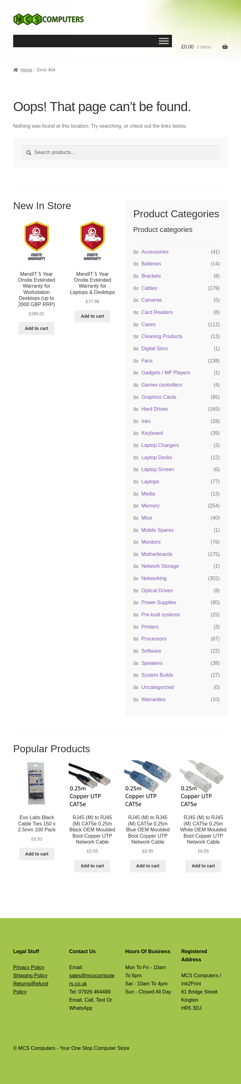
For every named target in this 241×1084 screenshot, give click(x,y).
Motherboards (157, 554)
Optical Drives (157, 590)
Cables (149, 288)
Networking (154, 578)
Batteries (151, 263)
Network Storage (160, 566)
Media (148, 493)
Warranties (154, 699)
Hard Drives (155, 409)
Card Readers (157, 312)
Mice (147, 518)
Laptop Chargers (160, 445)
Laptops (150, 481)
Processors (154, 638)
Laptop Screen (158, 469)
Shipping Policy (30, 975)
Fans (147, 360)
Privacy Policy (29, 967)
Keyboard (152, 433)
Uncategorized (158, 687)
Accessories (155, 251)
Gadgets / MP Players (166, 372)
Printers (150, 626)
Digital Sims (155, 348)
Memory (151, 505)
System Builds (157, 675)
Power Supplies (159, 602)
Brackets (151, 276)
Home (26, 69)
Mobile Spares (158, 530)
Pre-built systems (161, 614)
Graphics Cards (159, 397)
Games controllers (162, 385)
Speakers (152, 663)
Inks (146, 421)
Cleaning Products (162, 336)
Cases (149, 324)
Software (151, 651)
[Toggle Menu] (164, 41)
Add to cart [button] (36, 328)
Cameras (152, 300)
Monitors (151, 542)
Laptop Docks (157, 457)
